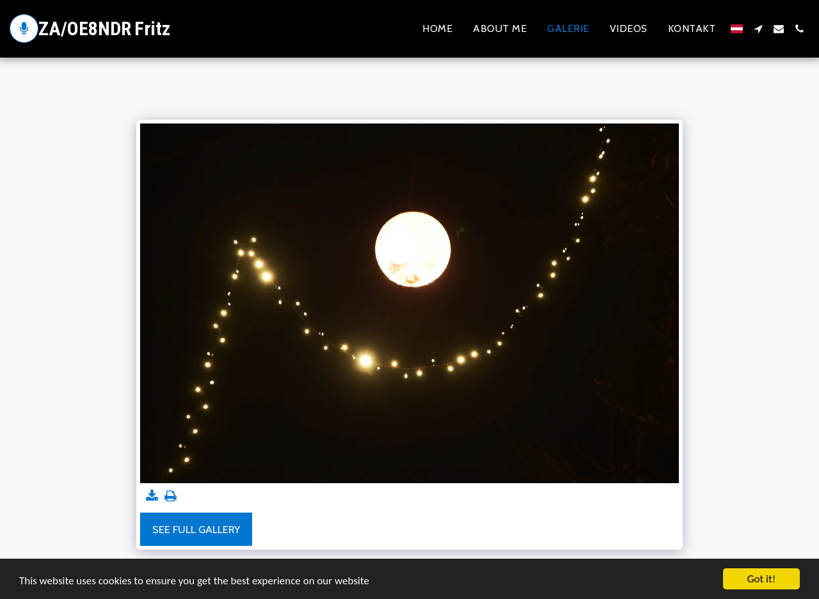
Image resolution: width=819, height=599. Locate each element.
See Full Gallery (196, 529)
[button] (758, 29)
